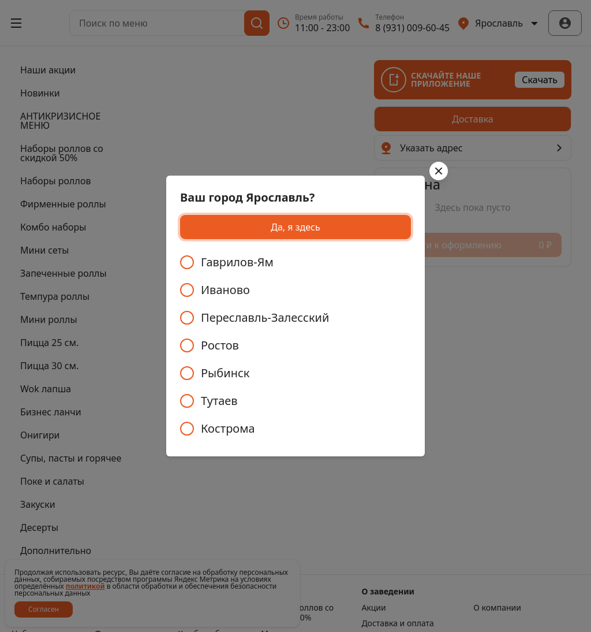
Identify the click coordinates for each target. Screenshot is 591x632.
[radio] (295, 262)
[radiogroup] (295, 345)
